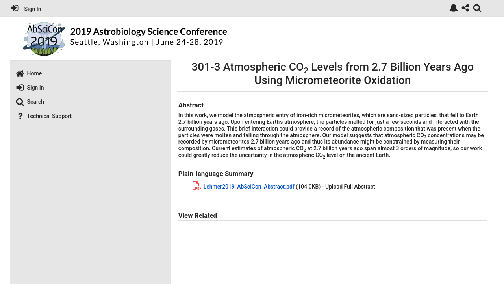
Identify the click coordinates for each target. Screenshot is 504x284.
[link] (453, 8)
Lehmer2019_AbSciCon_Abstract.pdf (249, 186)
